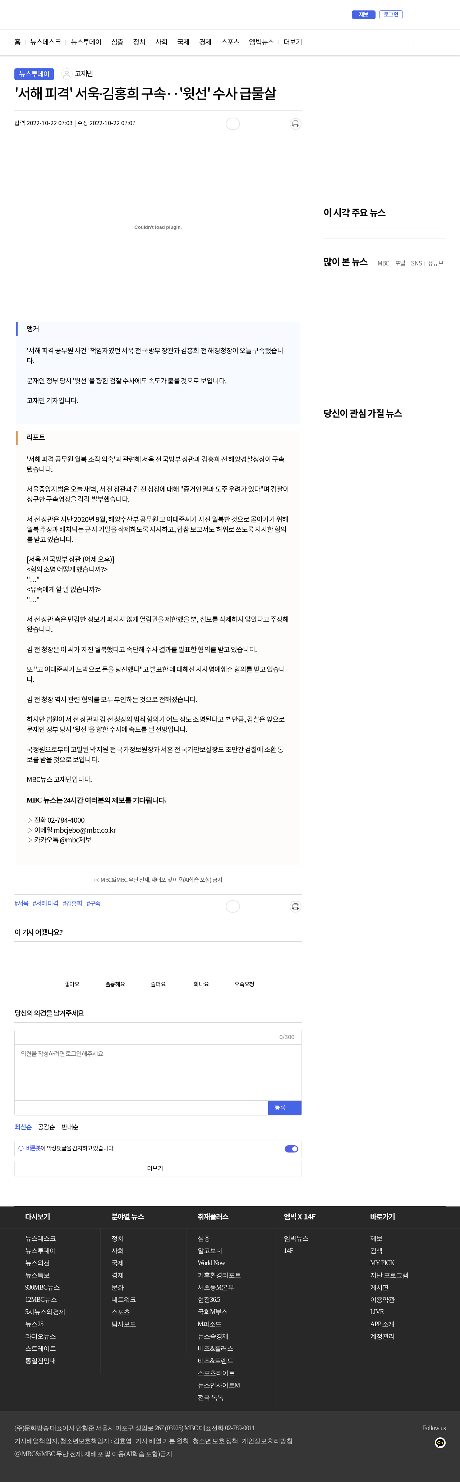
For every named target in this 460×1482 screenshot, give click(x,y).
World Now (211, 1263)
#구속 (93, 904)
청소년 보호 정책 (215, 1441)
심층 (117, 42)
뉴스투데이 (86, 42)
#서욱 (21, 904)
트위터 (428, 1444)
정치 (139, 42)
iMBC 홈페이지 (438, 15)
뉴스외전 (37, 1263)
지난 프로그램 (389, 1275)
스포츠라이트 (216, 1373)
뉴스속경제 (213, 1336)
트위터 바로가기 (439, 42)
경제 (205, 42)
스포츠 (230, 42)
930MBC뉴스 (42, 1287)
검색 (412, 14)
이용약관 (382, 1299)
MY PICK (422, 14)
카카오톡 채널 (443, 1444)
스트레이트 (40, 1348)
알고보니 (210, 1250)
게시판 (379, 1287)
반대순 (69, 1127)
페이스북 (414, 1444)
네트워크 (123, 1299)
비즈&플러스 (215, 1348)
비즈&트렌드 (215, 1360)
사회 (161, 42)
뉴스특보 (37, 1275)
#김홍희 (72, 904)
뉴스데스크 (45, 42)
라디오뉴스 (40, 1336)
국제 (183, 42)
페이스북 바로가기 (422, 42)
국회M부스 (213, 1311)
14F (288, 1250)
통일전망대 (40, 1360)
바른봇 (29, 1148)
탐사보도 (123, 1324)
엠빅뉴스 (261, 42)
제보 (364, 15)
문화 (117, 1287)
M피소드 (209, 1324)
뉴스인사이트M (219, 1385)
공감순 (46, 1127)
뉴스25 (34, 1324)
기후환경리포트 (219, 1275)
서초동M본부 (216, 1287)
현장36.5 (209, 1299)
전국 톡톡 (211, 1397)
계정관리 (382, 1336)
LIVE (376, 1311)
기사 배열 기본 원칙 (162, 1441)
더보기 (293, 42)
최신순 (22, 1127)
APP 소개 (382, 1324)
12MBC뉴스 (41, 1299)
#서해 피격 (45, 904)
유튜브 (399, 1444)
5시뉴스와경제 (45, 1311)
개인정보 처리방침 (267, 1441)
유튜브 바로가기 (405, 42)
